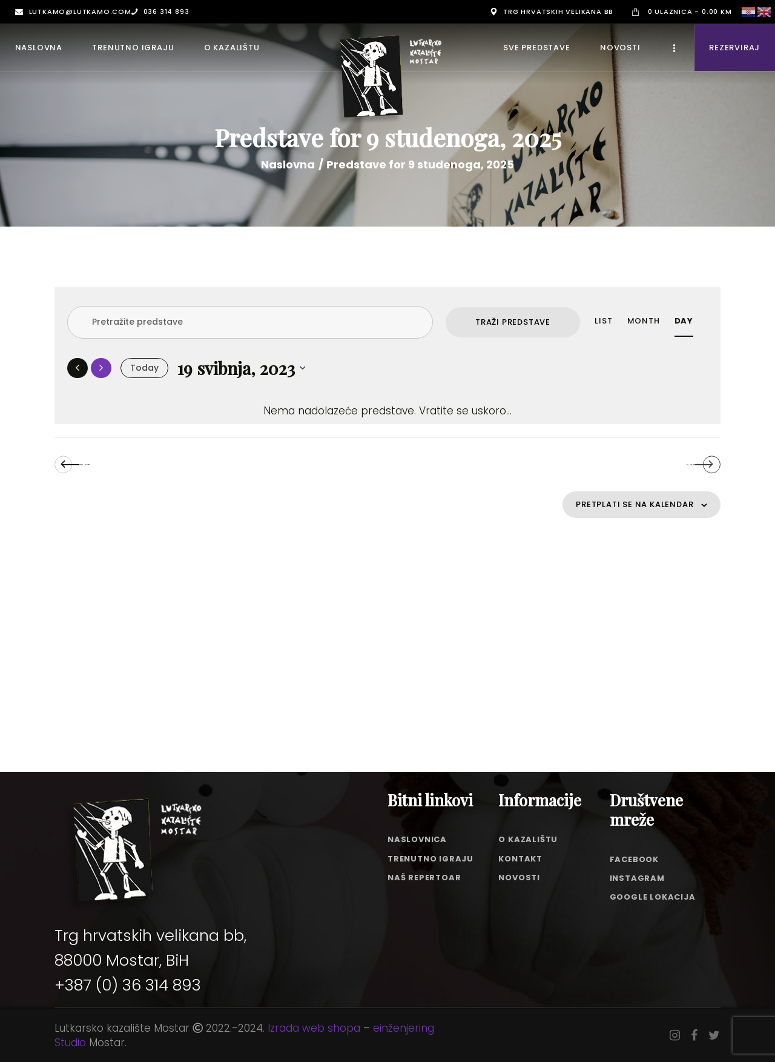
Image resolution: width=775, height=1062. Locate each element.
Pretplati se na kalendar (618, 515)
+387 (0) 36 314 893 (127, 985)
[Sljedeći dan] (101, 368)
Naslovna (288, 165)
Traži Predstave (512, 322)
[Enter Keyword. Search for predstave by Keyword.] (250, 322)
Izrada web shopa (314, 1028)
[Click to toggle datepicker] (241, 368)
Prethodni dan (138, 468)
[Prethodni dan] (77, 368)
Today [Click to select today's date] (144, 368)
